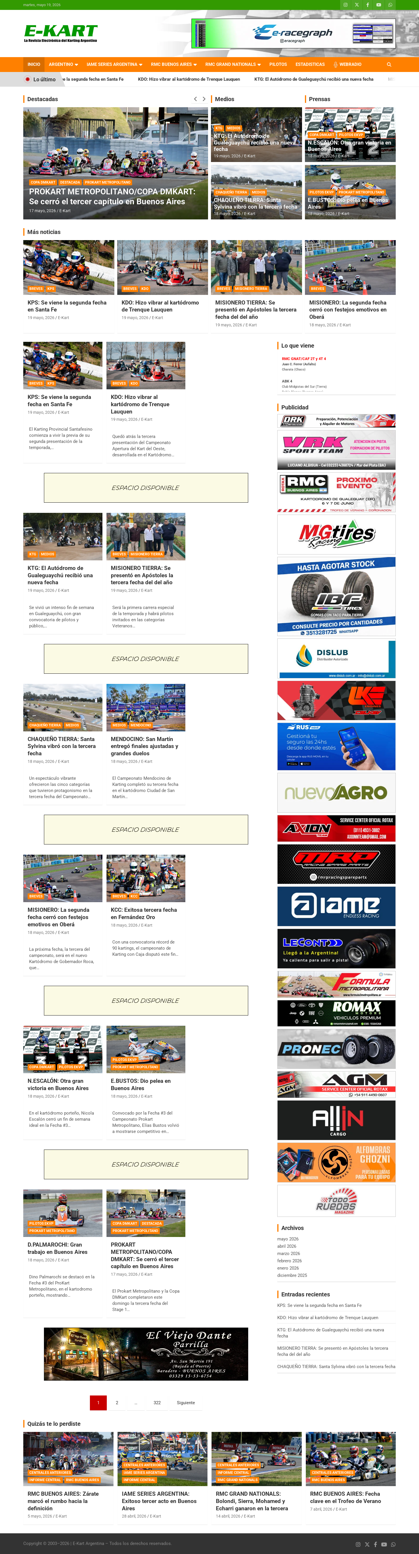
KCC (134, 896)
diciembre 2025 (292, 1275)
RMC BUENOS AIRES (171, 64)
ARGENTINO (61, 64)
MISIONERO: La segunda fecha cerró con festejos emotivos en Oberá (348, 309)
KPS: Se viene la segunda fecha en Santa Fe (94, 79)
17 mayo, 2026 (42, 210)
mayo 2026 (288, 1239)
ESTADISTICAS (310, 64)
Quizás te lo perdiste (54, 1423)
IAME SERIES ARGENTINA (112, 64)
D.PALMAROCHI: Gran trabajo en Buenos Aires (58, 1248)
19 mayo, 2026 (227, 156)
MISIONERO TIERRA (251, 289)
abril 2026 (286, 1246)
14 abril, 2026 (228, 1516)
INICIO (34, 64)
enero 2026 (288, 1268)
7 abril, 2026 (321, 1509)
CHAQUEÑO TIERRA (231, 192)
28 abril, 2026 (134, 1516)
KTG (219, 128)
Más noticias (44, 231)
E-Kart (65, 210)
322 (157, 1402)
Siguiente (186, 1402)
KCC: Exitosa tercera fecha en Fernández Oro (144, 914)
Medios (224, 99)
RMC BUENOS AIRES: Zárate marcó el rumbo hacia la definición (63, 1500)
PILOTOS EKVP (351, 135)
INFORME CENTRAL (45, 1480)
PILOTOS (278, 64)
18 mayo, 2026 (227, 213)
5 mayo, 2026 (40, 1516)
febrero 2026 (289, 1260)
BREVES (35, 289)
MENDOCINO (141, 725)
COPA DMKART (43, 182)
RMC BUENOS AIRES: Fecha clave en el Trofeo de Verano (345, 1497)
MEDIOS (233, 128)
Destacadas (42, 99)
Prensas (319, 99)
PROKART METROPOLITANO (107, 182)
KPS (50, 289)
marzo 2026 (288, 1253)
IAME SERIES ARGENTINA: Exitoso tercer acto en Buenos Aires (159, 1500)
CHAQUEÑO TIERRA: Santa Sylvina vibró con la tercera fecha (255, 203)
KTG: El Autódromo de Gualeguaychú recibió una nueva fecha (327, 79)
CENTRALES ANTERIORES (50, 1473)
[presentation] (195, 99)
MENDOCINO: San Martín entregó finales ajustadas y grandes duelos (144, 746)
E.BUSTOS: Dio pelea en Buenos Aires (348, 203)
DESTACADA (70, 182)
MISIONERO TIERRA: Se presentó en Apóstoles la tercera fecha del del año (256, 309)
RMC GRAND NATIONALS (230, 64)
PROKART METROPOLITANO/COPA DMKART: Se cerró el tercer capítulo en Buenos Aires (112, 196)
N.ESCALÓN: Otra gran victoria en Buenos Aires (349, 146)
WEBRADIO (350, 64)
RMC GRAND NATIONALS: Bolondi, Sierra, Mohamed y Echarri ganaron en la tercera (252, 1500)
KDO (144, 289)
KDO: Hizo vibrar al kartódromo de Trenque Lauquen (203, 79)
